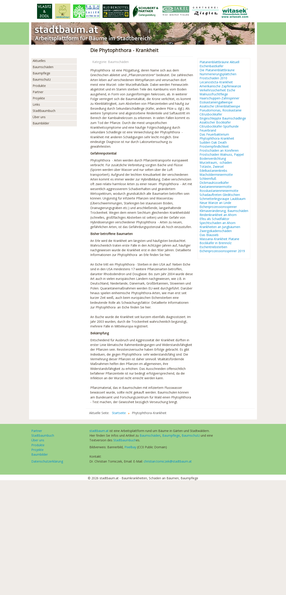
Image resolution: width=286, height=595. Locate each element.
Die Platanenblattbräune (217, 70)
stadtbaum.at (99, 431)
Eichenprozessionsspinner (218, 207)
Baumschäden (43, 67)
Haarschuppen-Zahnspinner (219, 98)
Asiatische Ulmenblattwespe (220, 106)
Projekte (39, 98)
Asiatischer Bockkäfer (215, 122)
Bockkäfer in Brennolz (215, 243)
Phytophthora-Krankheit (217, 138)
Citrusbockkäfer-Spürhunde (219, 126)
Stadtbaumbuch (44, 111)
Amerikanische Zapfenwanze (220, 86)
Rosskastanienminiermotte (219, 191)
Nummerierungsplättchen (218, 74)
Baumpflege (41, 73)
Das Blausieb (209, 235)
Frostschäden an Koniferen (219, 151)
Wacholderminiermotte (216, 175)
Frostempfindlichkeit (214, 147)
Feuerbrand (208, 130)
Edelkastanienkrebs (213, 171)
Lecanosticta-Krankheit (216, 82)
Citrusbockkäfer (211, 114)
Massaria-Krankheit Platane (219, 239)
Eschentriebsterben (213, 247)
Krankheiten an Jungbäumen (220, 227)
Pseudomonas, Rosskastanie (221, 110)
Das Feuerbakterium (214, 134)
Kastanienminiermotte (216, 187)
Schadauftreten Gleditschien (220, 195)
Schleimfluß (208, 179)
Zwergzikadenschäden (216, 231)
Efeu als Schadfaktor (214, 219)
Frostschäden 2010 (213, 78)
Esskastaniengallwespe (216, 102)
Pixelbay (130, 447)
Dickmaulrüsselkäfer (214, 183)
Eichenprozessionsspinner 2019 (222, 251)
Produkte (39, 86)
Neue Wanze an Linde (215, 203)
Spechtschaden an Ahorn (218, 223)
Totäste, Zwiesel (212, 167)
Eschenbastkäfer (211, 66)
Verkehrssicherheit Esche (217, 90)
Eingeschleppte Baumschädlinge (223, 118)
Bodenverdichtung (213, 159)
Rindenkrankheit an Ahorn (218, 215)
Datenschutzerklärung (47, 461)
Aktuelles (39, 61)
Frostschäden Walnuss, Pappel (222, 155)
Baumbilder (41, 123)
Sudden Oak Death (213, 142)
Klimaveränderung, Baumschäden (224, 211)
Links (36, 104)
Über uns (39, 117)
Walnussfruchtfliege (214, 94)
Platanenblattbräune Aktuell (219, 62)
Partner (38, 92)
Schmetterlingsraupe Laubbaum (223, 199)
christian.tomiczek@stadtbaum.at (168, 461)
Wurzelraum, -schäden (216, 163)
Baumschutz (42, 79)
